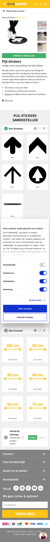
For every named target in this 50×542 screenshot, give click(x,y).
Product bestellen (24, 55)
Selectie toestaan (25, 317)
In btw (42, 437)
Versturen (25, 514)
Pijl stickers (21, 17)
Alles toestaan (25, 308)
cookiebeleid (17, 255)
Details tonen (35, 300)
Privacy (31, 531)
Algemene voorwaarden (16, 531)
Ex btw (32, 437)
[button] (7, 100)
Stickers (11, 17)
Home (4, 17)
